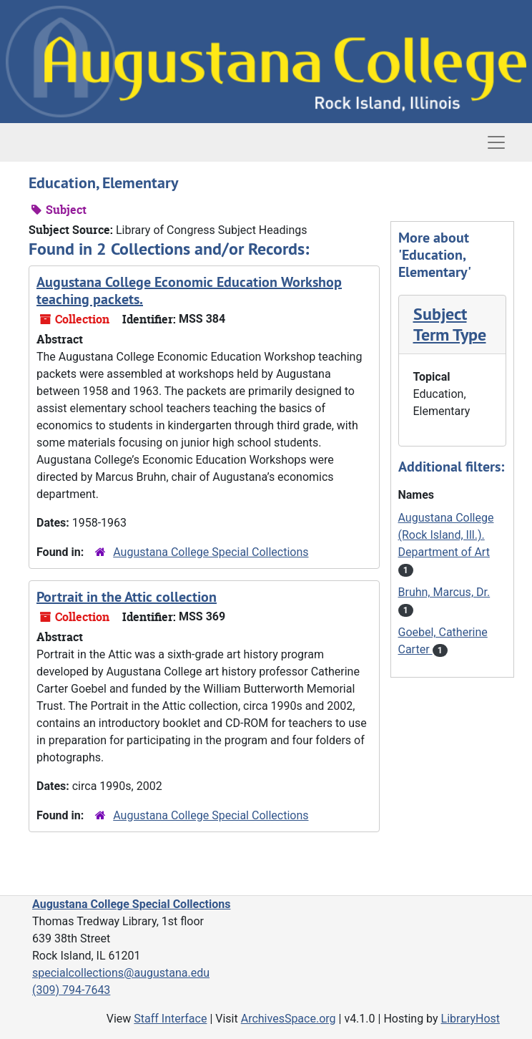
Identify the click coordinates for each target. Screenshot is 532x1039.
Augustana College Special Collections (210, 552)
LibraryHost (470, 1018)
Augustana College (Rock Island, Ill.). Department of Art (446, 535)
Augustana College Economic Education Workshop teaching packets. (189, 290)
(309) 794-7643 (71, 990)
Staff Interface (170, 1018)
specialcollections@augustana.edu (121, 973)
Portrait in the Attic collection (126, 596)
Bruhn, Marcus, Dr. (444, 592)
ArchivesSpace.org (288, 1018)
